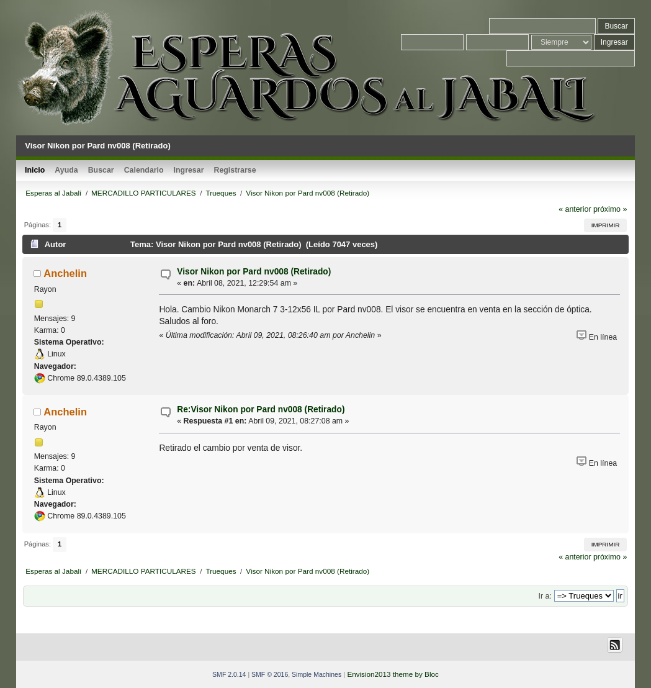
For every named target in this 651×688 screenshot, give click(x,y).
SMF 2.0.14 (229, 674)
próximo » (610, 209)
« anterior (575, 209)
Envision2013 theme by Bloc (392, 674)
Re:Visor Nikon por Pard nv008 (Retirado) (260, 409)
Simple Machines (316, 674)
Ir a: (545, 596)
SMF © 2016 (269, 674)
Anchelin (65, 273)
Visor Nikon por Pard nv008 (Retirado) (254, 271)
